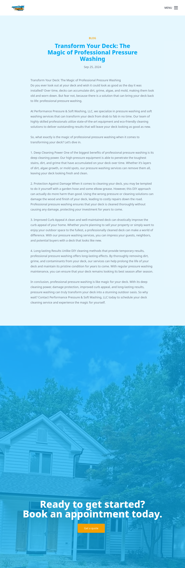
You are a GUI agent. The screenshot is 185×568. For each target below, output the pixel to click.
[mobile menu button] (176, 8)
